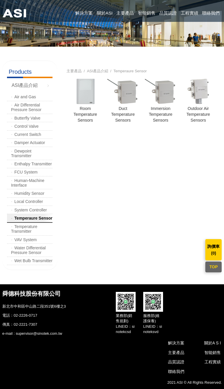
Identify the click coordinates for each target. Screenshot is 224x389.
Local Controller (28, 201)
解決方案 (84, 12)
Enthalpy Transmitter (33, 164)
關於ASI (105, 12)
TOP (213, 266)
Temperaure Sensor (33, 218)
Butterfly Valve (27, 118)
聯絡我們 (211, 12)
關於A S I (212, 343)
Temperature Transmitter (24, 229)
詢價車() (213, 249)
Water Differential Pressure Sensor (28, 250)
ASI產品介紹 (25, 85)
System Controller (30, 210)
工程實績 (189, 12)
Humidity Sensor (29, 193)
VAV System (25, 239)
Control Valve (26, 126)
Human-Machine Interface (27, 183)
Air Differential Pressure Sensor (26, 107)
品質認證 (168, 12)
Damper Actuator (29, 142)
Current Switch (27, 134)
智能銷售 (146, 12)
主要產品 (125, 12)
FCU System (25, 172)
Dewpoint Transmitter (21, 153)
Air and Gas (25, 96)
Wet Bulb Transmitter (33, 260)
